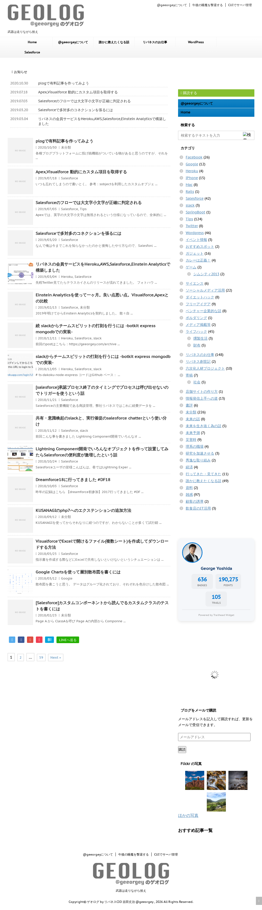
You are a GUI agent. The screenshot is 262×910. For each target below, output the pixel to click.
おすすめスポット (200, 246)
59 (41, 657)
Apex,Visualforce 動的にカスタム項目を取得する (78, 92)
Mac (189, 184)
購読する (189, 93)
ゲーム (191, 267)
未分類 (66, 147)
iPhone (192, 178)
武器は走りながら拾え (131, 890)
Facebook (194, 157)
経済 (189, 467)
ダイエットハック (200, 297)
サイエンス (194, 283)
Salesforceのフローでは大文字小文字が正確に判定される (84, 101)
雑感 (189, 494)
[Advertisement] (218, 73)
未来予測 (193, 432)
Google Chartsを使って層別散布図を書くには (78, 571)
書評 (189, 405)
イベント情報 (196, 239)
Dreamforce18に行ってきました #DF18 (73, 479)
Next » (55, 657)
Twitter (192, 226)
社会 (196, 382)
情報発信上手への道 (202, 398)
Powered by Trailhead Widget (216, 615)
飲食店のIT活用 (198, 508)
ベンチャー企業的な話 (203, 311)
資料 (189, 487)
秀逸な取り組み (198, 460)
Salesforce (32, 52)
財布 (196, 345)
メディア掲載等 (198, 324)
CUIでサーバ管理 (240, 5)
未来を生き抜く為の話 (203, 426)
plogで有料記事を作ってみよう (63, 83)
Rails (190, 191)
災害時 (191, 439)
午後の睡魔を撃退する (207, 5)
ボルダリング (196, 317)
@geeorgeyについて (172, 5)
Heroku (67, 277)
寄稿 (189, 375)
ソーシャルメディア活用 (205, 290)
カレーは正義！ (198, 260)
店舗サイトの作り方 (202, 391)
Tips (83, 209)
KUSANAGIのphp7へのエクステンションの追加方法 (83, 510)
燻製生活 (200, 338)
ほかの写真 (188, 815)
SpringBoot (195, 212)
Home (32, 42)
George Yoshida (216, 568)
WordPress (196, 42)
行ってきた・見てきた (203, 474)
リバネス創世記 (198, 361)
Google (66, 578)
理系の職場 (194, 446)
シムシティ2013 (206, 274)
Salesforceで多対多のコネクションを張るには (75, 110)
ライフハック (196, 331)
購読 (182, 749)
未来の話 (193, 419)
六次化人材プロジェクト (205, 368)
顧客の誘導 (194, 501)
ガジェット (194, 253)
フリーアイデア (198, 304)
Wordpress (195, 232)
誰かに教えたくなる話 (114, 42)
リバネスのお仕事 (155, 42)
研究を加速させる (200, 453)
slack (97, 338)
